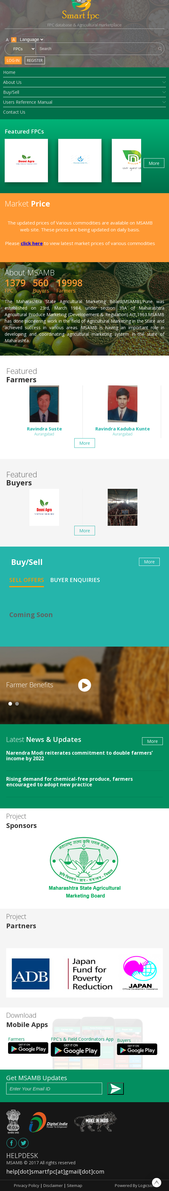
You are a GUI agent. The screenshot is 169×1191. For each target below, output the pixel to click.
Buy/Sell (11, 92)
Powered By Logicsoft (135, 1185)
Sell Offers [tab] (26, 580)
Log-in (13, 60)
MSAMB (14, 1163)
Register (35, 60)
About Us (12, 82)
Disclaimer (53, 1185)
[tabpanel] (84, 685)
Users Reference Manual (27, 102)
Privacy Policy (26, 1185)
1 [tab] (10, 704)
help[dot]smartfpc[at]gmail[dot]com (55, 1171)
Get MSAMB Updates (65, 1084)
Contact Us (14, 112)
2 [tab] (17, 704)
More (154, 163)
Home (9, 72)
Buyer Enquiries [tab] (75, 580)
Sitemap (74, 1185)
